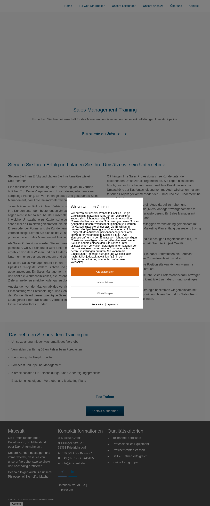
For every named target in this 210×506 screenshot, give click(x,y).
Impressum (112, 304)
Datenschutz (98, 304)
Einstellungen (105, 293)
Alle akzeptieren (105, 271)
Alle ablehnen (105, 282)
